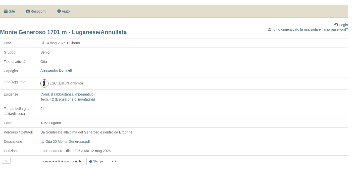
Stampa (96, 161)
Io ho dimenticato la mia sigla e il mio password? (308, 29)
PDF (115, 161)
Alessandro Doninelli (56, 70)
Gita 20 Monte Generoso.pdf (65, 142)
